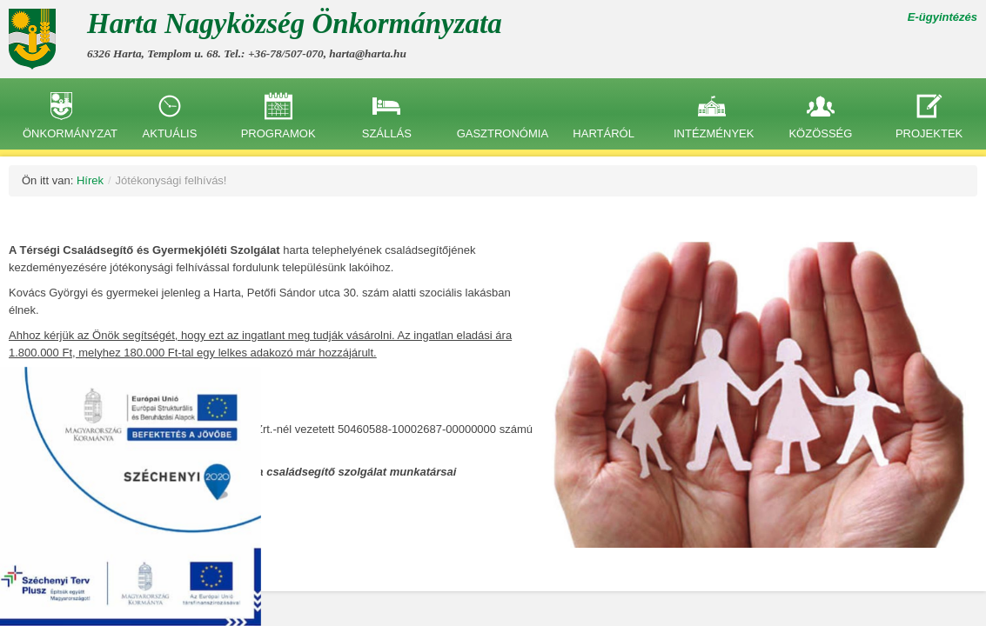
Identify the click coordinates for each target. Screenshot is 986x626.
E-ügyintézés (942, 16)
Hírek (90, 180)
